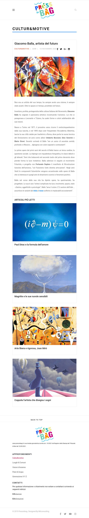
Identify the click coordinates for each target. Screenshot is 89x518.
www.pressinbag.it (17, 443)
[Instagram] (75, 514)
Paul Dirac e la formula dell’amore (31, 244)
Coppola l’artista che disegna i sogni (32, 400)
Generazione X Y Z (19, 477)
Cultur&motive (21, 49)
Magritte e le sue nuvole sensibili (31, 296)
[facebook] (60, 514)
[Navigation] (19, 10)
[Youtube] (70, 514)
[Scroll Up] (37, 420)
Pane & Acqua (17, 472)
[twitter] (65, 514)
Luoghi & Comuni (19, 463)
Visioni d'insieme (19, 467)
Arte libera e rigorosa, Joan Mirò (30, 348)
